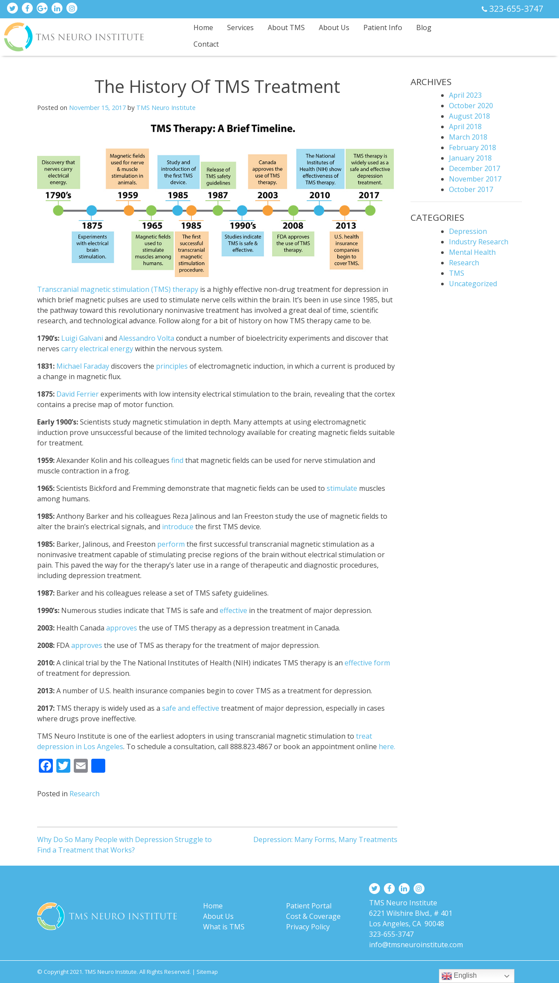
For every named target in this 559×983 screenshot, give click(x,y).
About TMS (286, 27)
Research (84, 793)
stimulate (342, 488)
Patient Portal (308, 906)
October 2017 (471, 189)
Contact (206, 44)
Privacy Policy (308, 927)
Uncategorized (473, 283)
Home (203, 27)
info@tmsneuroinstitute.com (416, 944)
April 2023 (465, 95)
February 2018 (472, 147)
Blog (423, 27)
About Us (334, 27)
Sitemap (207, 972)
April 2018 (465, 126)
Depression (468, 231)
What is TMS (224, 927)
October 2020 (471, 105)
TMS (456, 273)
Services (240, 27)
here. (387, 746)
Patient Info (382, 27)
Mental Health (472, 252)
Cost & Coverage (313, 916)
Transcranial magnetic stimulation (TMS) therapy (117, 289)
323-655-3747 (516, 8)
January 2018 (470, 158)
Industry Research (478, 242)
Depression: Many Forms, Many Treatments (325, 839)
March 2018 (468, 137)
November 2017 (475, 179)
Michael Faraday (83, 366)
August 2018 (469, 116)
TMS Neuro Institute (166, 107)
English (459, 976)
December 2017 (474, 168)
